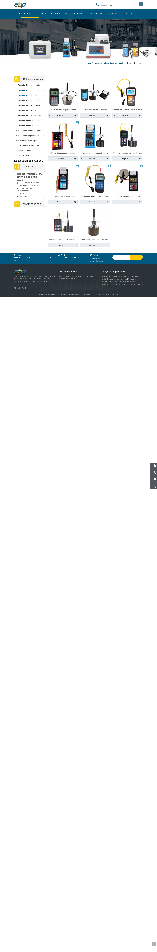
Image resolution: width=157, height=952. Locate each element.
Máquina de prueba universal (29, 131)
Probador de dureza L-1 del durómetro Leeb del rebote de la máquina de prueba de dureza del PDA (127, 110)
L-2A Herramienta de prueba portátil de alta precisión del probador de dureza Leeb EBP (62, 110)
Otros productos (24, 156)
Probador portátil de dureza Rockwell (31, 126)
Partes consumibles (25, 151)
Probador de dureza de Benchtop (112, 276)
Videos (86, 276)
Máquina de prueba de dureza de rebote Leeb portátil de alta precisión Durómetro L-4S (62, 153)
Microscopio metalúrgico (27, 141)
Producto (66, 276)
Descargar (79, 276)
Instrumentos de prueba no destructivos (31, 146)
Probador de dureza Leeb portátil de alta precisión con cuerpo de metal (62, 240)
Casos (72, 276)
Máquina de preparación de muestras (31, 136)
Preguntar (56, 115)
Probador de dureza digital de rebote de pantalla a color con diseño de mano (95, 196)
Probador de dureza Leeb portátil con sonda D (127, 153)
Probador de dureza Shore (28, 100)
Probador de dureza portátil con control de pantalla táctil (95, 110)
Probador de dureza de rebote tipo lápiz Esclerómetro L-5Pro (95, 240)
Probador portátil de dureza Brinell (31, 120)
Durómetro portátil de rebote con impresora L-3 (127, 196)
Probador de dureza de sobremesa (31, 85)
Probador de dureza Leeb (28, 95)
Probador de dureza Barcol (28, 110)
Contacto (72, 279)
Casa (59, 276)
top (154, 944)
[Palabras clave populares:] (141, 4)
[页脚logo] (22, 271)
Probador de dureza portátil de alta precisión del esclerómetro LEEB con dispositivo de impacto (95, 153)
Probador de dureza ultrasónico (30, 115)
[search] (120, 257)
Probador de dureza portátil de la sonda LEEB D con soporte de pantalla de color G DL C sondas (62, 196)
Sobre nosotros (63, 279)
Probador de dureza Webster (29, 105)
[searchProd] (131, 4)
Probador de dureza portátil (28, 90)
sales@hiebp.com (23, 191)
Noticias (92, 276)
